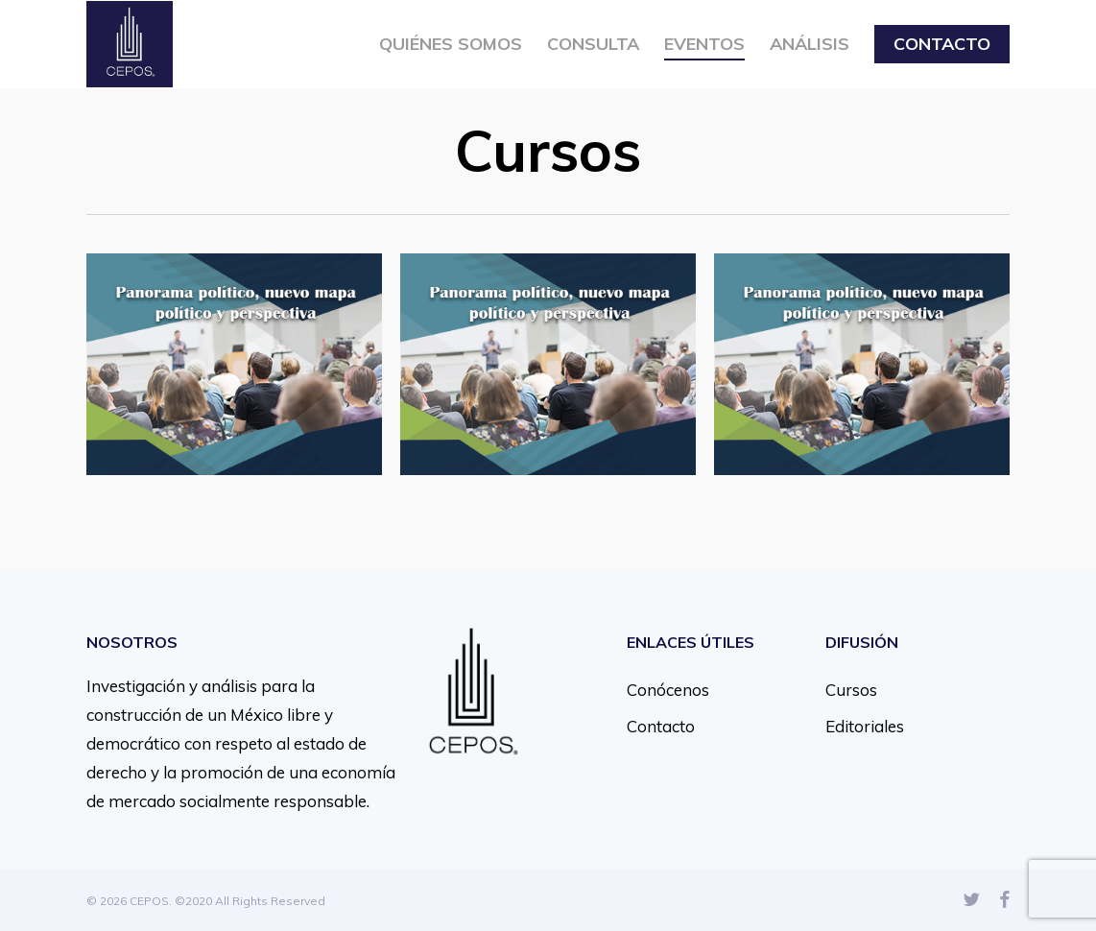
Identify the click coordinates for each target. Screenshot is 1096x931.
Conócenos (668, 690)
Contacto (661, 726)
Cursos (851, 690)
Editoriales (864, 726)
